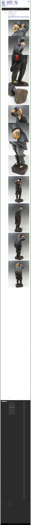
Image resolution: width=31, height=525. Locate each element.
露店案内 (16, 9)
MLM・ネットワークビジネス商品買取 (6, 9)
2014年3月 (24, 491)
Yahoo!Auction (12, 9)
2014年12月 (24, 481)
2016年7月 (24, 459)
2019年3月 (24, 425)
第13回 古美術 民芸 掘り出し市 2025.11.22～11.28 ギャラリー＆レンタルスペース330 (12, 405)
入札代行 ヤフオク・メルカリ (8, 8)
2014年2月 (24, 492)
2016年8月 (24, 458)
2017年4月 (24, 449)
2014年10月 (24, 483)
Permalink (6, 13)
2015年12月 (24, 467)
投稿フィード (10, 503)
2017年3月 (24, 450)
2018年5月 (24, 434)
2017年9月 (24, 443)
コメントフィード (10, 504)
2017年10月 (24, 442)
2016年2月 (24, 465)
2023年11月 (24, 408)
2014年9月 (24, 484)
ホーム (3, 8)
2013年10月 (24, 497)
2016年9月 (24, 457)
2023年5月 (24, 409)
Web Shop (22, 8)
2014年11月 (24, 482)
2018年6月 (24, 433)
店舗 (19, 8)
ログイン (10, 502)
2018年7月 (24, 432)
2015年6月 (24, 474)
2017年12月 (24, 440)
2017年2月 (24, 451)
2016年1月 (24, 466)
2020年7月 (24, 416)
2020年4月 (24, 417)
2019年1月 (24, 426)
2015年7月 (24, 473)
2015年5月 (24, 475)
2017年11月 (24, 441)
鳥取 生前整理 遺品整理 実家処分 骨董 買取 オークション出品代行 (10, 4)
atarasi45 (6, 11)
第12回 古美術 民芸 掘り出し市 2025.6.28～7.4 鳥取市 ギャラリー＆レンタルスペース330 (12, 410)
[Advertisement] (19, 512)
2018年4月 (24, 435)
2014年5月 (24, 489)
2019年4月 (24, 424)
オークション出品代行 (15, 8)
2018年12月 (24, 427)
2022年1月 (24, 410)
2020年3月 (24, 418)
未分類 (2, 502)
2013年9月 (24, 498)
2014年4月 (24, 490)
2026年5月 (24, 402)
